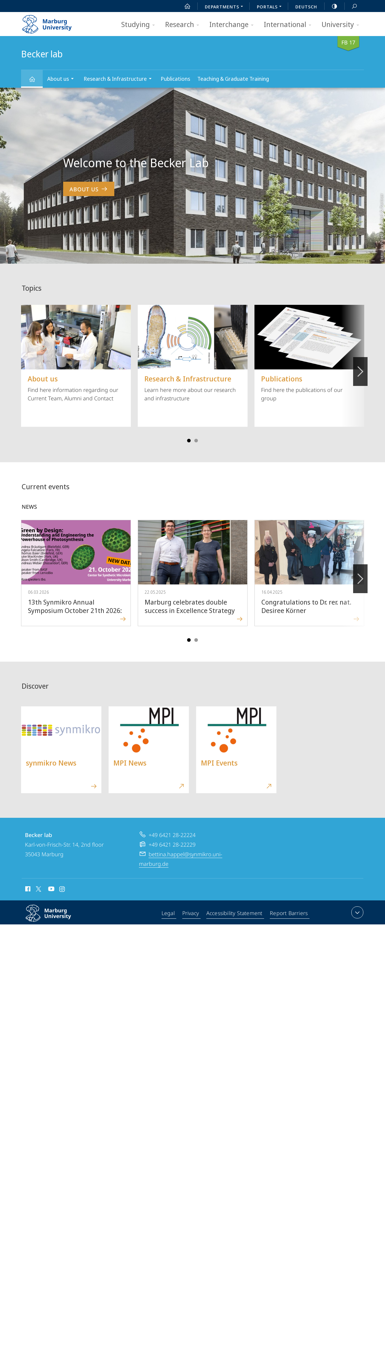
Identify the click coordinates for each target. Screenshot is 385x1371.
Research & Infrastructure (120, 79)
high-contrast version (331, 6)
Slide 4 (196, 440)
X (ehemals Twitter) (37, 889)
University (342, 24)
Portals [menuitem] (271, 7)
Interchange (233, 24)
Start (184, 6)
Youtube (50, 890)
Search (351, 6)
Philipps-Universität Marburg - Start (53, 22)
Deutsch (306, 7)
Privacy (191, 913)
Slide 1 (189, 440)
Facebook (27, 890)
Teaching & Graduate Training (233, 78)
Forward (360, 575)
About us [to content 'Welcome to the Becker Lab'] (88, 189)
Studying (140, 24)
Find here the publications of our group (309, 353)
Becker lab (35, 82)
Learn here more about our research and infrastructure (193, 353)
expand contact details (356, 912)
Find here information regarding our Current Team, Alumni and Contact (76, 353)
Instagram (62, 890)
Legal (168, 913)
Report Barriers (289, 913)
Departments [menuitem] (225, 7)
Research (184, 24)
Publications (175, 78)
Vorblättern (360, 368)
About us (62, 79)
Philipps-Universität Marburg (54, 918)
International (289, 24)
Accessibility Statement (235, 913)
